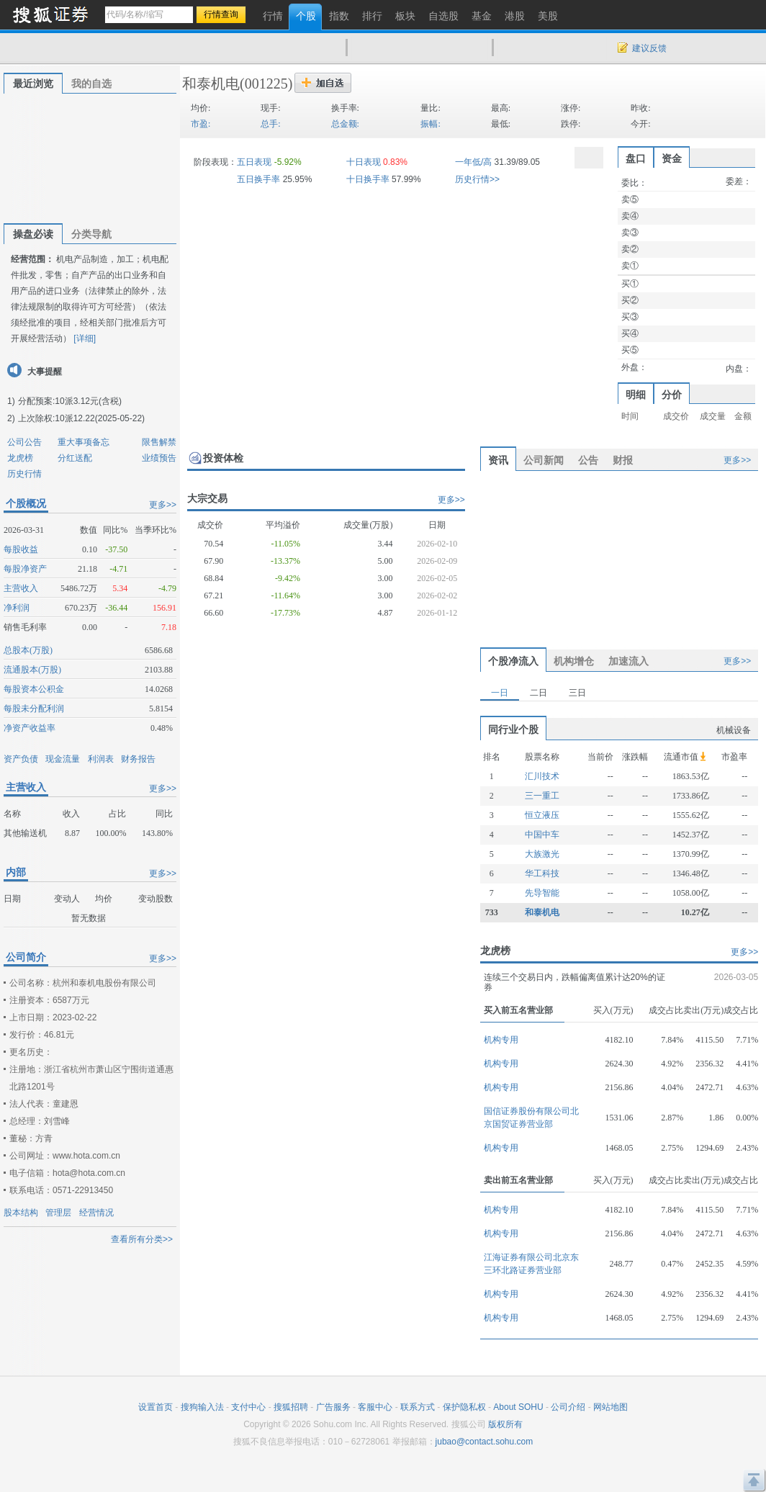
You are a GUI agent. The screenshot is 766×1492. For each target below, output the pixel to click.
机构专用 (501, 1040)
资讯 (498, 460)
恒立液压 (542, 815)
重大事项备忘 (83, 442)
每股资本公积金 (34, 689)
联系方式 (417, 1407)
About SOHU (518, 1407)
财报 (623, 460)
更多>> (162, 505)
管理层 (58, 1213)
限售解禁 (159, 442)
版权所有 (505, 1424)
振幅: (430, 124)
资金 (672, 158)
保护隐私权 (464, 1407)
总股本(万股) (28, 650)
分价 (672, 394)
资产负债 (21, 759)
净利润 (17, 608)
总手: (270, 124)
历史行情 (24, 474)
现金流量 (62, 759)
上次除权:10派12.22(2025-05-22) (81, 418)
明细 (636, 394)
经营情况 (96, 1213)
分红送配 (75, 458)
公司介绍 (568, 1407)
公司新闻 (543, 460)
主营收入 (21, 588)
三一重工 (542, 796)
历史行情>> (477, 179)
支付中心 (248, 1407)
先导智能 (542, 893)
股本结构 (21, 1213)
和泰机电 (211, 83)
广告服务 (333, 1407)
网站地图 (610, 1407)
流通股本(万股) (32, 670)
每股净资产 (25, 569)
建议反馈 (649, 48)
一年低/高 (473, 162)
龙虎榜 (20, 458)
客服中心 (375, 1407)
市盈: (200, 124)
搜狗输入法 (202, 1407)
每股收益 (21, 549)
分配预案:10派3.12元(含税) (70, 401)
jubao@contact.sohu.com (484, 1442)
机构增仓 (574, 661)
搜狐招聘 (291, 1407)
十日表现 (363, 162)
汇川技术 (542, 776)
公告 (588, 460)
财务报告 (138, 759)
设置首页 (155, 1407)
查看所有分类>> (142, 1239)
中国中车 (542, 835)
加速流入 (628, 661)
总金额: (345, 124)
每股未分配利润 (34, 709)
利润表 (101, 759)
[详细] (84, 338)
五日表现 (254, 162)
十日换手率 (367, 179)
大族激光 (542, 854)
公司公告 (24, 442)
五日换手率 (258, 179)
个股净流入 (513, 661)
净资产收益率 (29, 728)
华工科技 (542, 873)
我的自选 (91, 83)
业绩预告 (159, 458)
